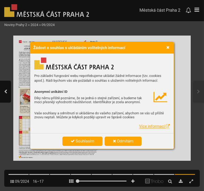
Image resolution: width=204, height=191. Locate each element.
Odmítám (123, 141)
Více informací (154, 126)
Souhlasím (82, 141)
